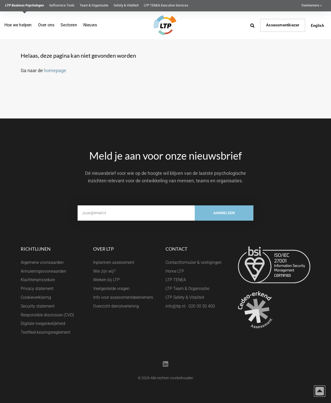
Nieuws (90, 25)
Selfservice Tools (61, 5)
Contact (176, 249)
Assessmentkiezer (282, 25)
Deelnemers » (312, 5)
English (317, 25)
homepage (55, 70)
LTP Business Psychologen (24, 5)
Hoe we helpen (18, 25)
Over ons (46, 25)
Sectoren (69, 25)
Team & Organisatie (94, 5)
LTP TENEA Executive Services (166, 5)
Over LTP (103, 249)
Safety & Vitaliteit (126, 5)
